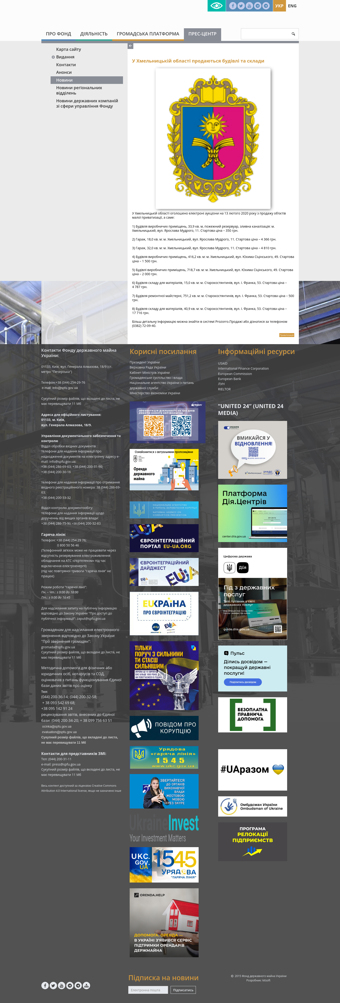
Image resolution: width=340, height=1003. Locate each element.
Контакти (66, 64)
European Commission (235, 373)
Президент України (145, 362)
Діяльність (94, 34)
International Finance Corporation (243, 368)
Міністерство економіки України (155, 393)
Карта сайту (68, 49)
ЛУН (221, 384)
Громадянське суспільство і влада (156, 377)
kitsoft (266, 980)
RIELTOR (224, 389)
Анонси (64, 72)
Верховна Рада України (148, 367)
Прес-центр (203, 34)
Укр (279, 6)
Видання (62, 57)
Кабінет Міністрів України (150, 372)
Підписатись (183, 990)
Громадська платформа (148, 34)
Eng (292, 6)
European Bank (229, 379)
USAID (223, 363)
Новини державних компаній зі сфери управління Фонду (87, 103)
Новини (64, 80)
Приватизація (287, 335)
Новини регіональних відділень (79, 90)
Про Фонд (58, 34)
